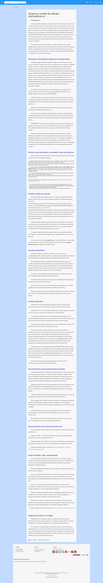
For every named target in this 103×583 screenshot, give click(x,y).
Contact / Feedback (19, 549)
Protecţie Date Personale (39, 550)
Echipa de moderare (19, 550)
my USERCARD (45, 207)
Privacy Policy (37, 551)
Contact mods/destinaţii (20, 551)
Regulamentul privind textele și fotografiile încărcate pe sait (62, 508)
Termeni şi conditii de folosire (40, 549)
